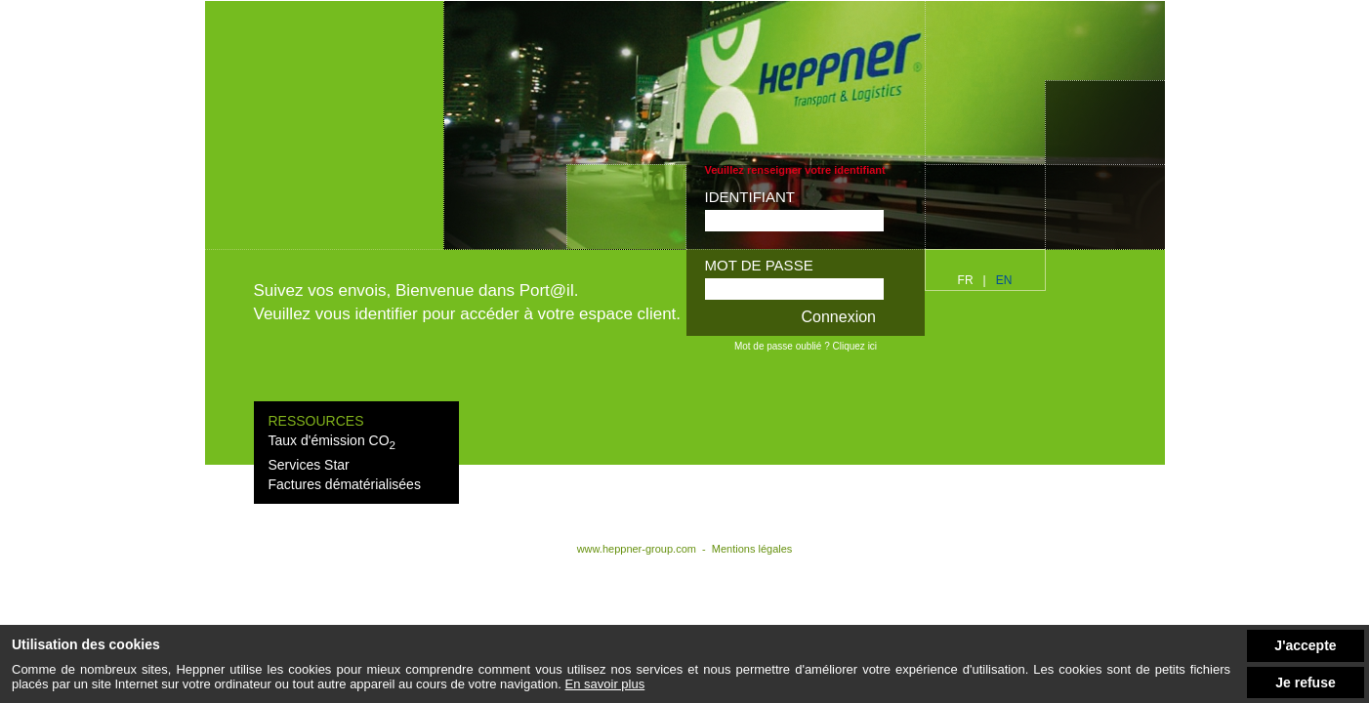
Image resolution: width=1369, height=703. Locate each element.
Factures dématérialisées (345, 484)
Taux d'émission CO (332, 440)
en (1004, 280)
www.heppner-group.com (638, 549)
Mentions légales (752, 549)
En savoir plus (605, 684)
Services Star (309, 465)
